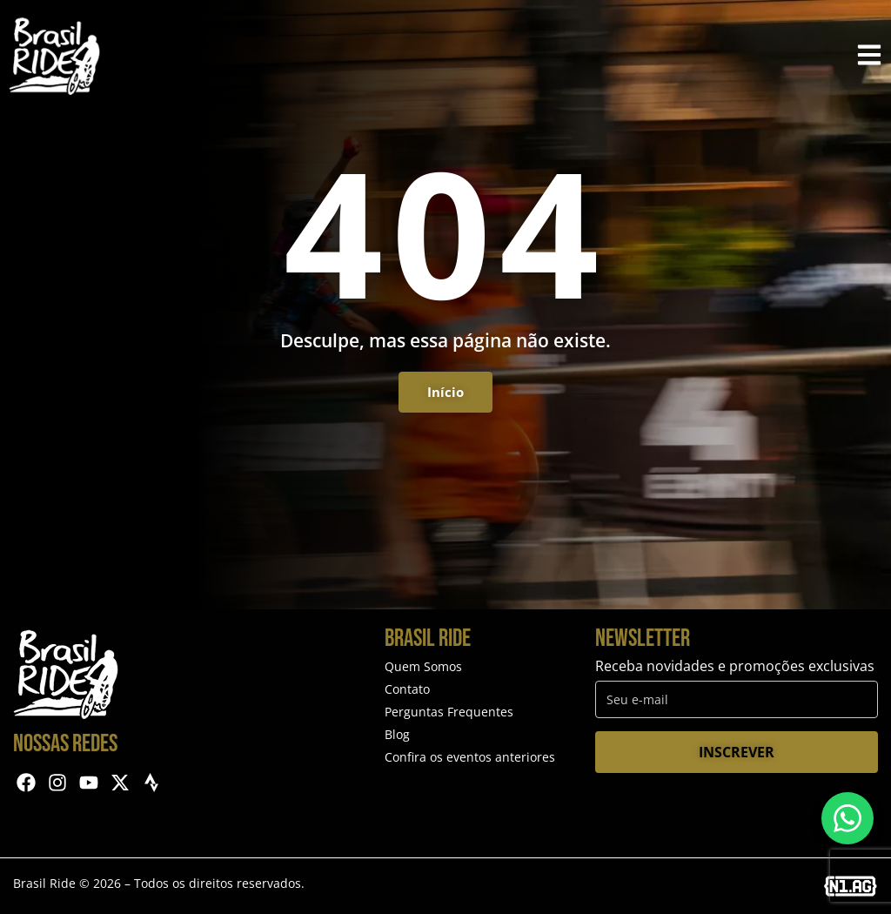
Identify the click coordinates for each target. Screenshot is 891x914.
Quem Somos (423, 666)
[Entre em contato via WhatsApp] (847, 818)
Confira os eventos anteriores (470, 757)
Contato (407, 689)
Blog (397, 734)
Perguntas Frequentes (449, 711)
